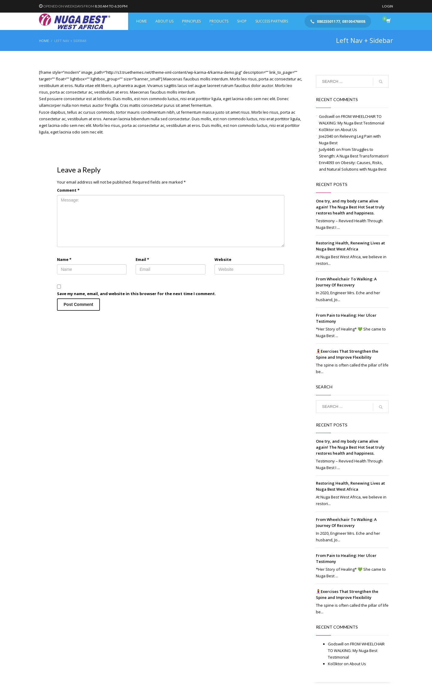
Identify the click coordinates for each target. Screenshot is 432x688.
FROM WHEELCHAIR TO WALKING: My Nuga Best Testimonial (356, 650)
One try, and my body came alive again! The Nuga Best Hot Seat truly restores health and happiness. (350, 207)
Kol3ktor (326, 129)
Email (142, 259)
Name (64, 259)
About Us (348, 129)
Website (222, 259)
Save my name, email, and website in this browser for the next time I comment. (136, 293)
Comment (68, 190)
